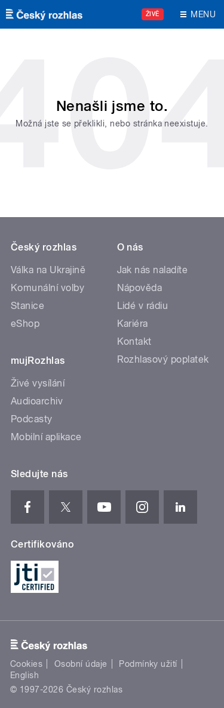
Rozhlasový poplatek (163, 359)
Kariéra (132, 323)
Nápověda (139, 287)
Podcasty (32, 419)
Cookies (26, 664)
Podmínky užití (148, 664)
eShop (25, 323)
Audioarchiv (37, 401)
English (24, 675)
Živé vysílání (38, 383)
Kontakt (134, 341)
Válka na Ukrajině (48, 270)
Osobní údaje (81, 664)
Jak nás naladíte (152, 270)
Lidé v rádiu (142, 305)
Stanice (27, 305)
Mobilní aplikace (46, 437)
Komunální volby (47, 287)
